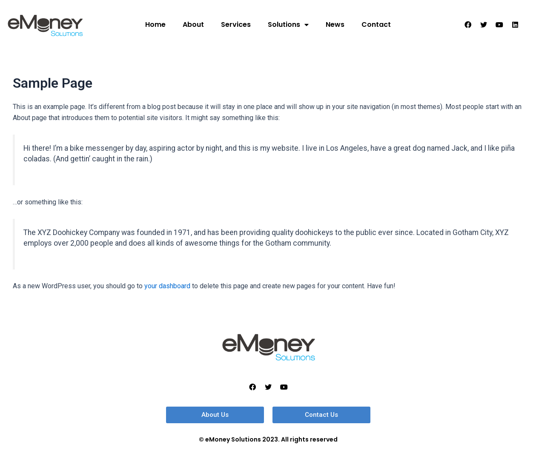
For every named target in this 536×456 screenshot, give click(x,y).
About (193, 24)
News (335, 24)
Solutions (288, 24)
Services (236, 24)
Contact (376, 24)
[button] (215, 415)
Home (155, 24)
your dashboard (167, 286)
